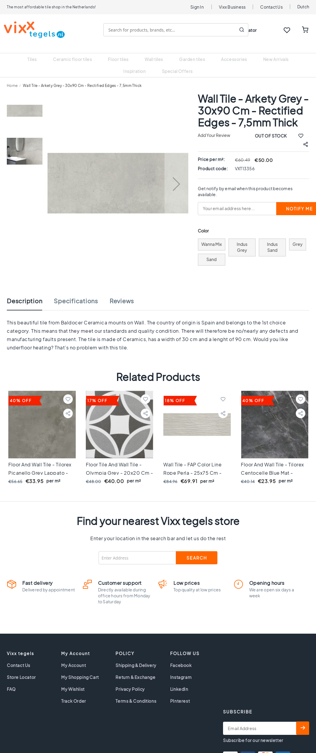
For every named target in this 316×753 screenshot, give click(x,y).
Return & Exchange (135, 669)
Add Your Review (214, 127)
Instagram (181, 669)
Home (12, 78)
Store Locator (21, 669)
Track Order (73, 693)
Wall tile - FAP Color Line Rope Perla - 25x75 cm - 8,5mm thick (192, 465)
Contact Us (271, 7)
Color (203, 223)
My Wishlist (73, 681)
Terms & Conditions (136, 693)
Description (24, 293)
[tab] (30, 296)
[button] (176, 176)
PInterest (180, 693)
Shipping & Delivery (136, 657)
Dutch (303, 6)
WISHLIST (287, 30)
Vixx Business (232, 7)
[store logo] (37, 29)
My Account (73, 657)
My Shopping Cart (80, 669)
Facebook (181, 657)
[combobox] (178, 29)
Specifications (76, 293)
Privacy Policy (130, 681)
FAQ (11, 681)
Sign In (197, 7)
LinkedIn (179, 681)
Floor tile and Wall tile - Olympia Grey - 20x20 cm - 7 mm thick (119, 465)
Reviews (122, 293)
